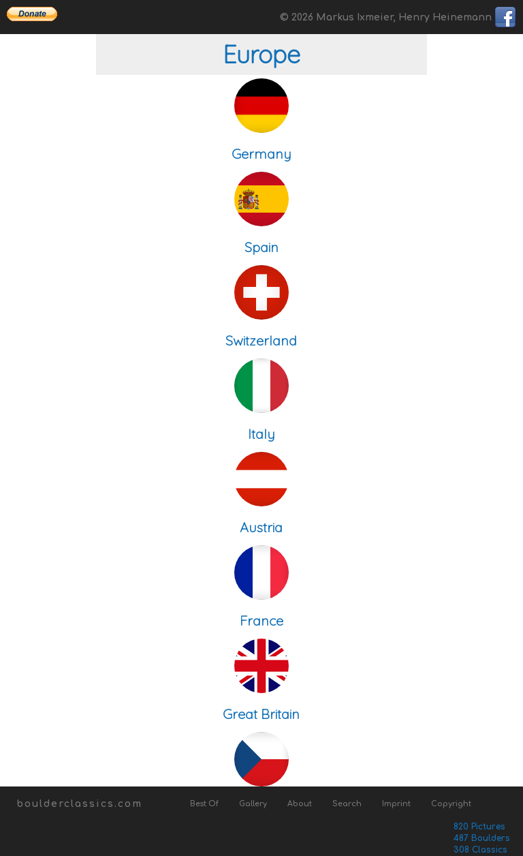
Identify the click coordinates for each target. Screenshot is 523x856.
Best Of (204, 803)
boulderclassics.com (79, 804)
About (299, 803)
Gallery (253, 803)
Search (347, 803)
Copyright (451, 803)
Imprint (396, 803)
